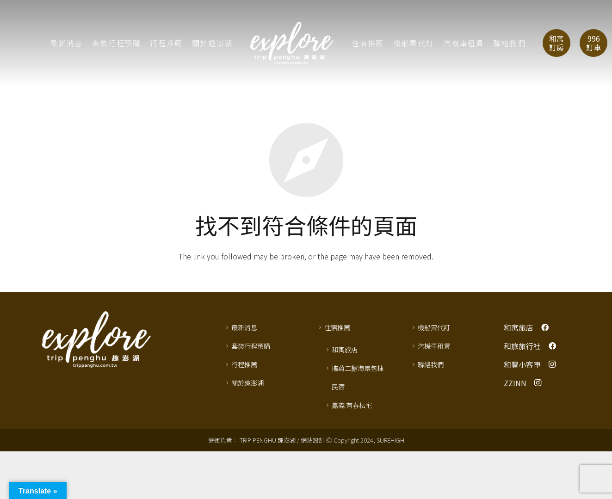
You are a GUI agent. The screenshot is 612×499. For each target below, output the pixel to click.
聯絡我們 (431, 364)
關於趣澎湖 (247, 383)
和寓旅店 (345, 349)
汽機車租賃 (434, 346)
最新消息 (244, 327)
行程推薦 (244, 364)
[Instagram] (552, 364)
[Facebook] (545, 327)
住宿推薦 (337, 327)
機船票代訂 (434, 327)
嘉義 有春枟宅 (352, 405)
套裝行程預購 (250, 346)
